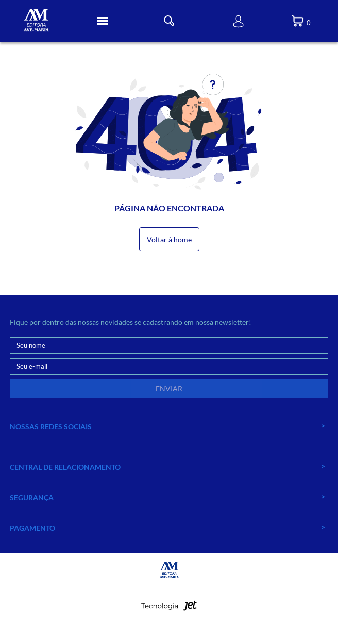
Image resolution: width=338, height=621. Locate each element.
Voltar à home (169, 239)
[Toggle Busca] (169, 20)
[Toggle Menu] (102, 21)
